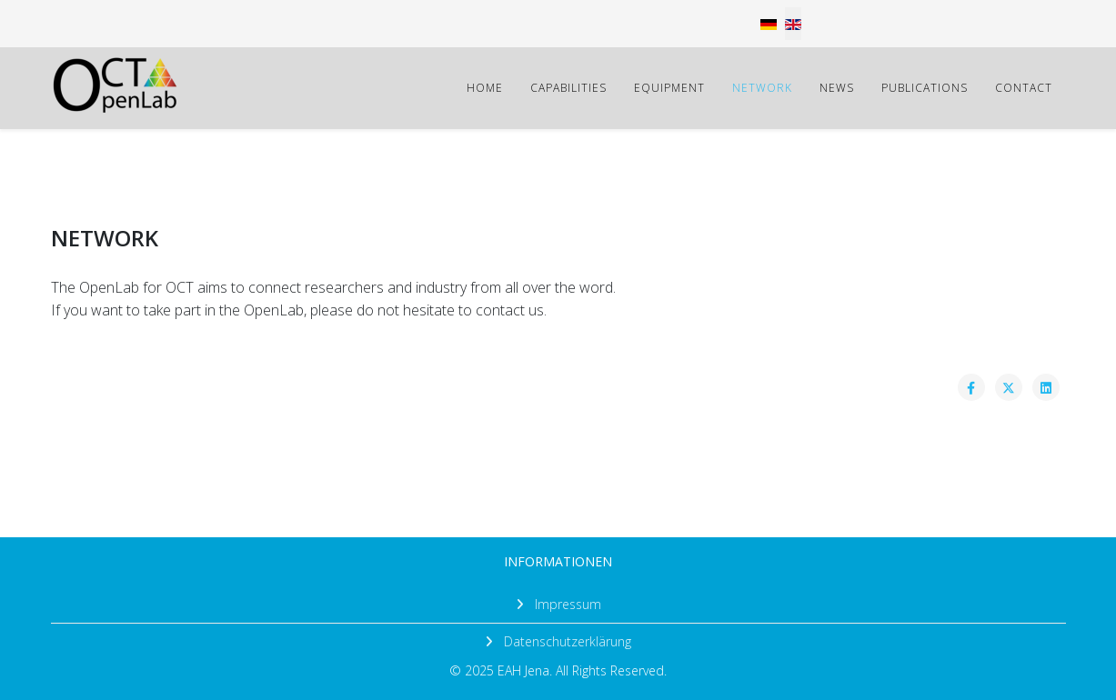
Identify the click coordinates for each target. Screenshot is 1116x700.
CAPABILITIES (568, 87)
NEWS (836, 87)
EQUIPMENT (669, 87)
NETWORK (762, 87)
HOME (485, 87)
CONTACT (1023, 87)
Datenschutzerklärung (565, 641)
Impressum (566, 604)
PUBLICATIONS (924, 87)
